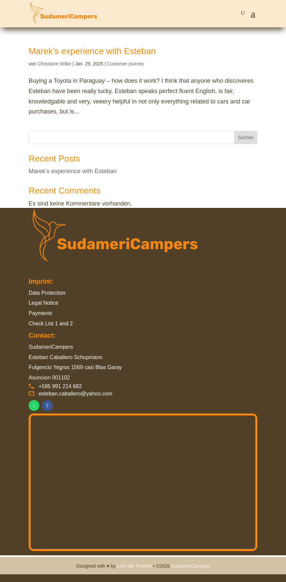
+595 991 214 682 (60, 386)
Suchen (246, 137)
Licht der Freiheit (134, 566)
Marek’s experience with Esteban (92, 51)
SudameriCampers (190, 566)
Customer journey (125, 63)
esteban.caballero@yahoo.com (75, 393)
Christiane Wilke (54, 63)
